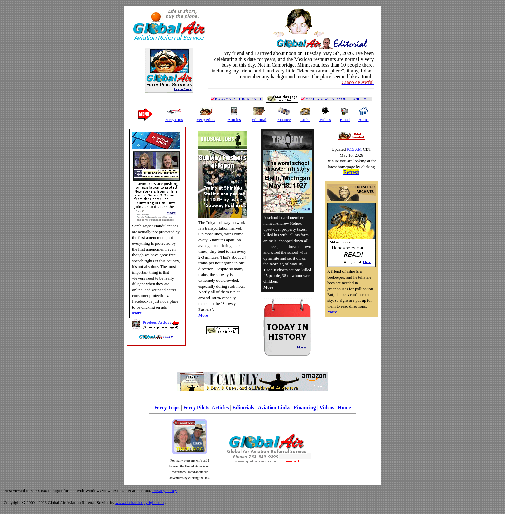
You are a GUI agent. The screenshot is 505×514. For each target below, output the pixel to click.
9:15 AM (354, 149)
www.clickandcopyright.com (139, 502)
